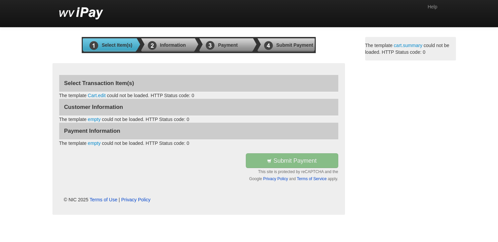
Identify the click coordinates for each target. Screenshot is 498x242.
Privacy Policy (275, 178)
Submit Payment (291, 160)
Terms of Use (103, 199)
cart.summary (408, 45)
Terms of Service (312, 178)
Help (432, 6)
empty (94, 119)
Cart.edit (97, 95)
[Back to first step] (81, 13)
